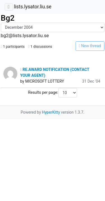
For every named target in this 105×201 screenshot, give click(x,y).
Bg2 (8, 18)
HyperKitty (51, 112)
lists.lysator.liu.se (32, 6)
